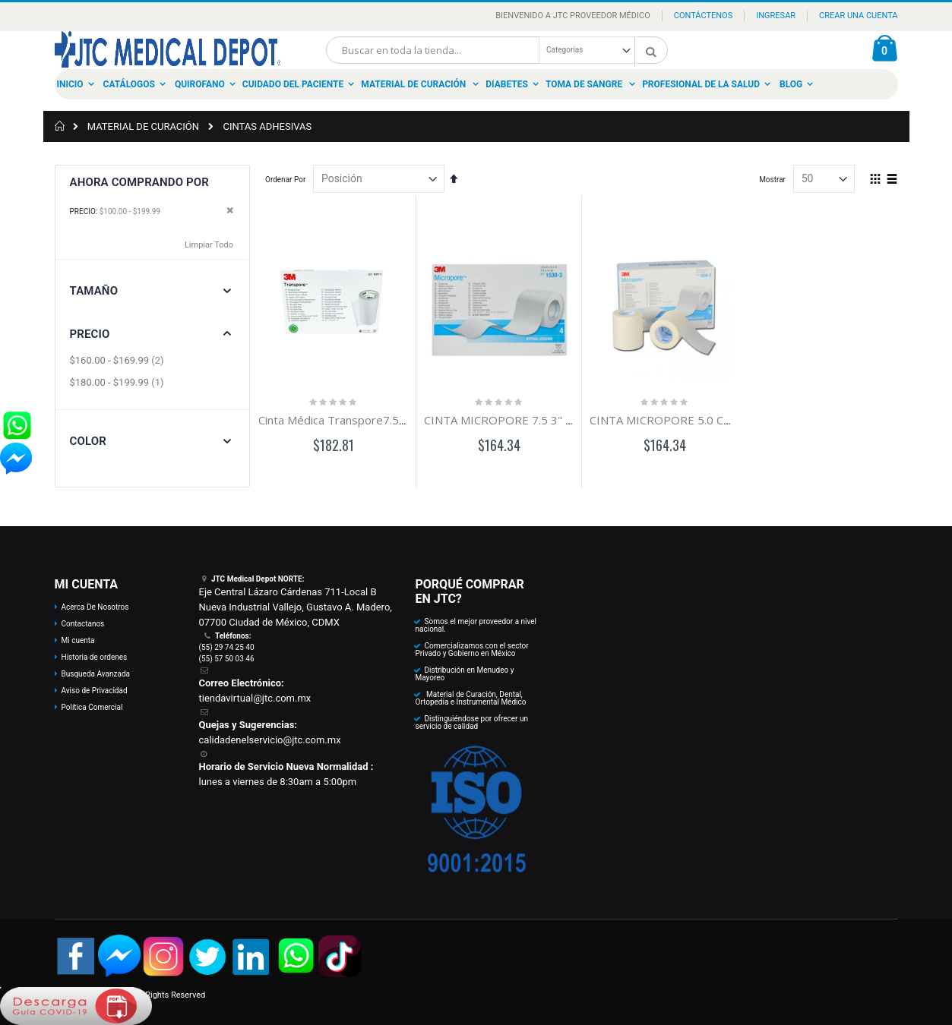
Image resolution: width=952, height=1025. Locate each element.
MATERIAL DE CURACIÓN (143, 126)
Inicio (70, 84)
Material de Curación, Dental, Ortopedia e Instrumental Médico (471, 698)
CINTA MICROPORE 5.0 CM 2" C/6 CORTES (703, 419)
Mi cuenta (78, 640)
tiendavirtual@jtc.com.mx (255, 698)
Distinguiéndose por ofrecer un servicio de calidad (472, 722)
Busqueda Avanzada (96, 674)
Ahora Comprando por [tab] (139, 182)
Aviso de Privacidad (95, 690)
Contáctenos (703, 15)
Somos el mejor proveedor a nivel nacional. (476, 625)
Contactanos (83, 624)
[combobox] (497, 50)
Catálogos (129, 84)
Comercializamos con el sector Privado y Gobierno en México (472, 650)
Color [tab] (88, 441)
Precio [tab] (90, 334)
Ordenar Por (285, 179)
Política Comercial (92, 707)
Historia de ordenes (95, 657)
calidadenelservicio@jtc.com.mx (270, 740)
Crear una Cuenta (858, 15)
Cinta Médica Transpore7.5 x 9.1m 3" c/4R (368, 419)
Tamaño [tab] (94, 291)
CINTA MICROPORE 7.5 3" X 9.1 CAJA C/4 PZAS (546, 419)
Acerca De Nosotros (95, 607)
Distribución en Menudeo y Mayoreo (465, 674)
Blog (791, 84)
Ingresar (775, 15)
